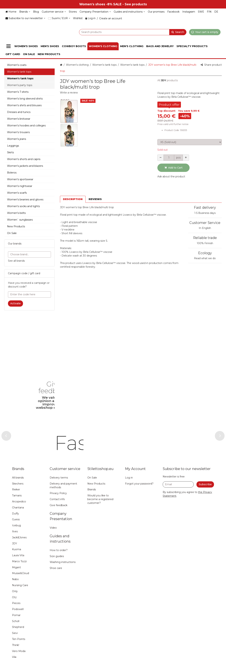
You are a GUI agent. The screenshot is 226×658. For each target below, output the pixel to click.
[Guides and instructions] (129, 11)
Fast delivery (205, 207)
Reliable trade (205, 238)
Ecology (205, 253)
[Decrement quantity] (160, 158)
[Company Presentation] (95, 11)
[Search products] (123, 32)
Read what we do (205, 258)
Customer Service (204, 223)
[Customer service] (53, 11)
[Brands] (25, 11)
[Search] (177, 32)
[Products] (8, 46)
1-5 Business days (205, 213)
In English (205, 228)
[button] (69, 92)
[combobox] (123, 32)
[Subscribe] (205, 535)
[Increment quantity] (186, 158)
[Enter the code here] (29, 294)
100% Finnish (205, 243)
